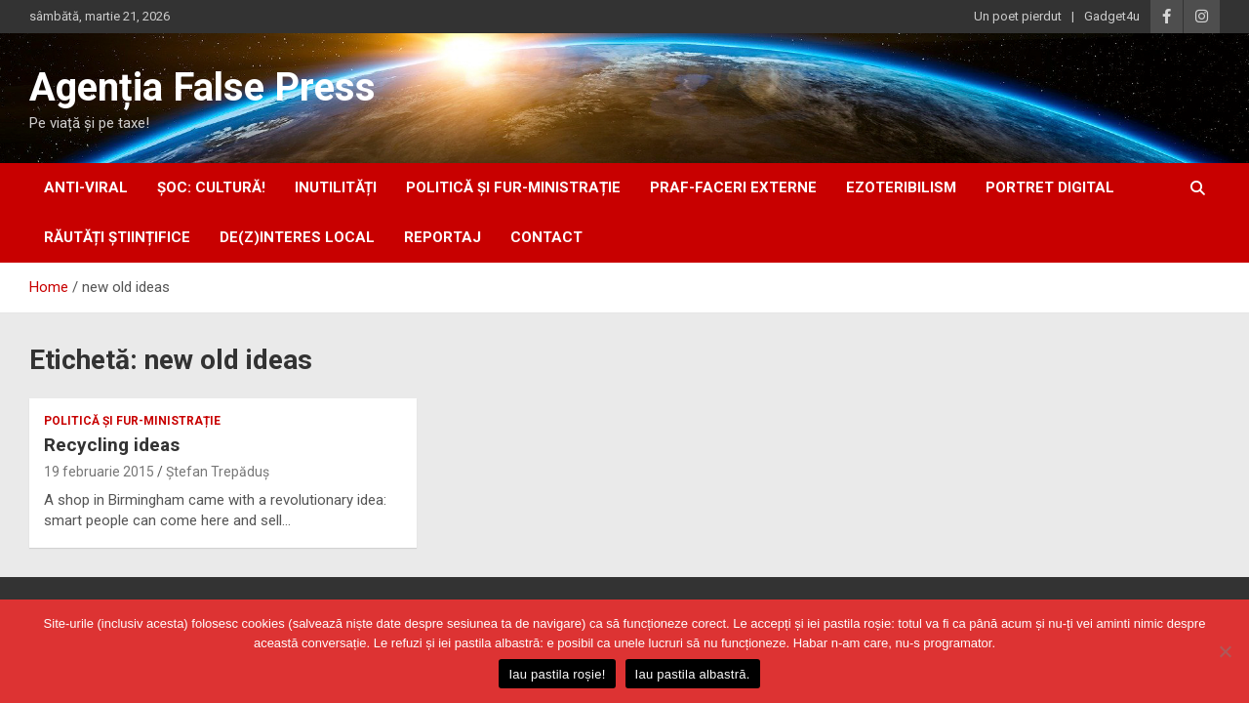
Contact (546, 237)
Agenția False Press (202, 87)
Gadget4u (1112, 16)
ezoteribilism (901, 187)
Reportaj (442, 237)
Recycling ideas (112, 445)
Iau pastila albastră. (692, 674)
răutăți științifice (117, 237)
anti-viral (86, 187)
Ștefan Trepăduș (217, 471)
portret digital (1050, 187)
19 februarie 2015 (99, 471)
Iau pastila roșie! (556, 674)
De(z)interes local (297, 237)
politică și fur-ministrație (513, 187)
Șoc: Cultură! (211, 187)
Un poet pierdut (1018, 16)
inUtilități (336, 187)
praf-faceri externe (733, 187)
